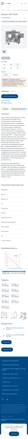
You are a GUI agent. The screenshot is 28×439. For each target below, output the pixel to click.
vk (7, 399)
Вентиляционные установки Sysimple (10, 364)
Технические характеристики (19, 109)
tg (3, 399)
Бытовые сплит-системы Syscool (9, 394)
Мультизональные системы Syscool (10, 386)
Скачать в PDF (7, 349)
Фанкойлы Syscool (6, 382)
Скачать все (6, 342)
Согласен (14, 434)
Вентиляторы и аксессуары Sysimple (10, 360)
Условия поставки (5, 100)
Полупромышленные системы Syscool (10, 390)
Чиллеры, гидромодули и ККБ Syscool (11, 378)
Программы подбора (6, 103)
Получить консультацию (9, 96)
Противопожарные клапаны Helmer (10, 374)
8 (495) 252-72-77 (5, 419)
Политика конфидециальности (8, 423)
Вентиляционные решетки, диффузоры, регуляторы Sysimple (14, 369)
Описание (5, 109)
